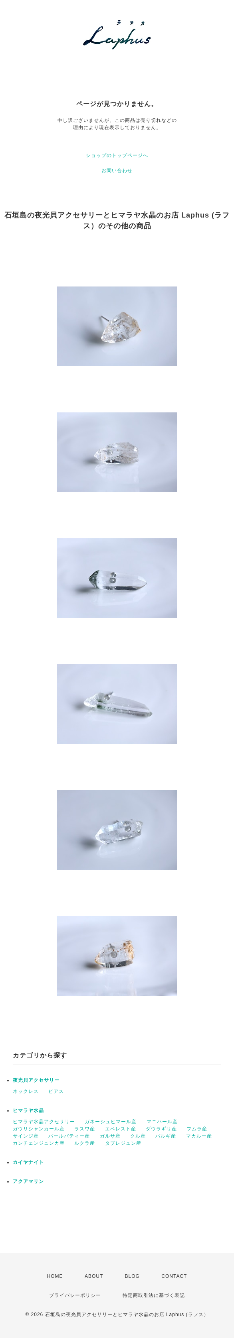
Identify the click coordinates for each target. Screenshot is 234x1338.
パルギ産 (165, 1136)
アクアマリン (28, 1181)
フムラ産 (196, 1129)
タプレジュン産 (123, 1143)
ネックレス (26, 1091)
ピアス (56, 1091)
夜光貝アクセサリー (36, 1080)
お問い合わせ (117, 170)
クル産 (138, 1136)
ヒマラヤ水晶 (28, 1110)
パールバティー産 (69, 1136)
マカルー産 (199, 1136)
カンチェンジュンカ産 (39, 1143)
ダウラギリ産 (161, 1129)
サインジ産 (26, 1136)
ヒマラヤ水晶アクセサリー (44, 1121)
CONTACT (174, 1276)
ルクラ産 (84, 1143)
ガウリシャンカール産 (39, 1129)
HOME (55, 1276)
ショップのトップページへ (117, 155)
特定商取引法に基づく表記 (154, 1295)
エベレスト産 (120, 1129)
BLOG (132, 1276)
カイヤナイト (28, 1162)
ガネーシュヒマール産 (111, 1121)
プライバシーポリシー (75, 1295)
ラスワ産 (84, 1129)
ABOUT (94, 1276)
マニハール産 (162, 1121)
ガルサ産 (110, 1136)
